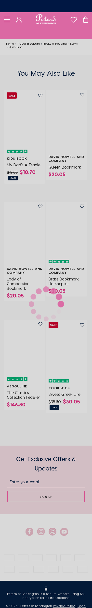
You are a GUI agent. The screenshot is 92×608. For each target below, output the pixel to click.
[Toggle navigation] (7, 19)
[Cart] (85, 19)
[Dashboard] (19, 19)
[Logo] (46, 19)
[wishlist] (73, 18)
